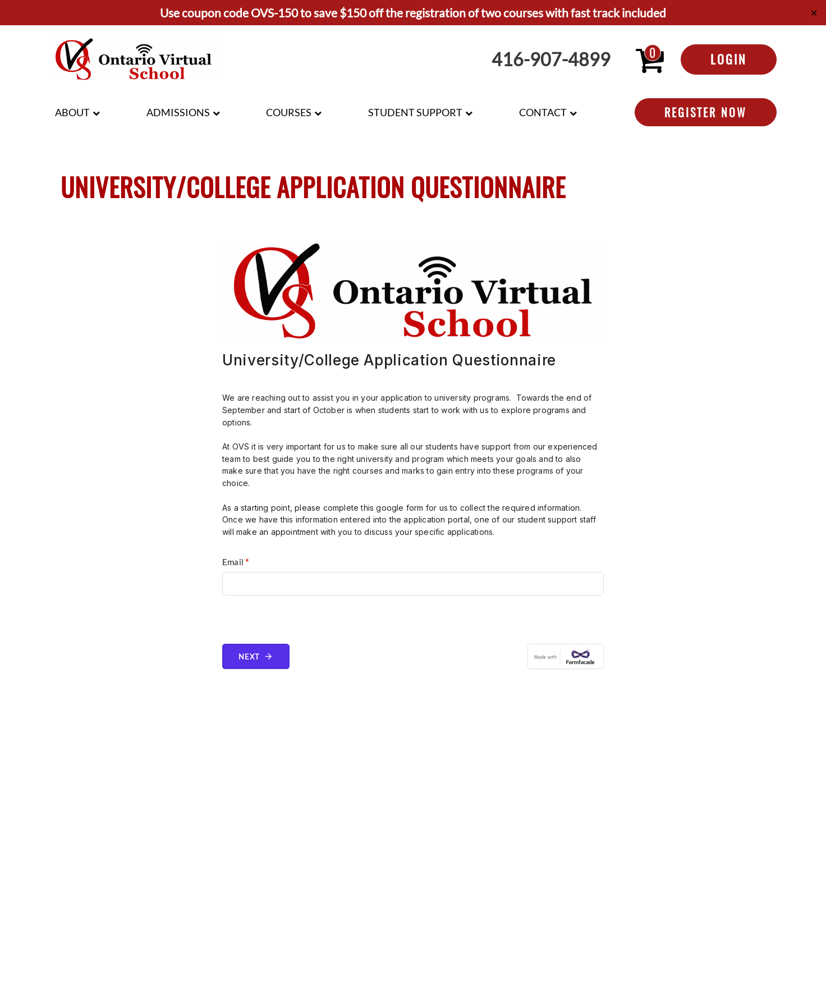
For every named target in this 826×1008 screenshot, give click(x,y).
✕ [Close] (814, 12)
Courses (288, 112)
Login (728, 59)
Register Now (705, 112)
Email (235, 562)
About (72, 112)
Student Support (415, 112)
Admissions (178, 112)
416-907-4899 (551, 59)
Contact (543, 112)
